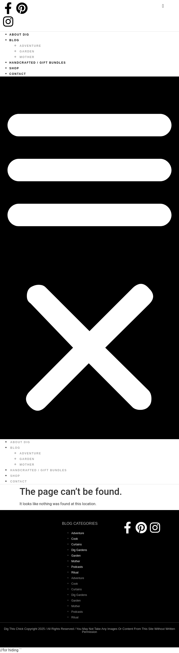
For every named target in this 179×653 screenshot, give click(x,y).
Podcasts (77, 567)
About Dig (19, 34)
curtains (76, 544)
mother (27, 57)
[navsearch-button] (159, 7)
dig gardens (79, 550)
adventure (30, 45)
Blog (14, 40)
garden (27, 51)
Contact (17, 74)
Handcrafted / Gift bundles (37, 62)
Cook (74, 538)
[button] (89, 258)
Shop (14, 68)
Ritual (75, 572)
